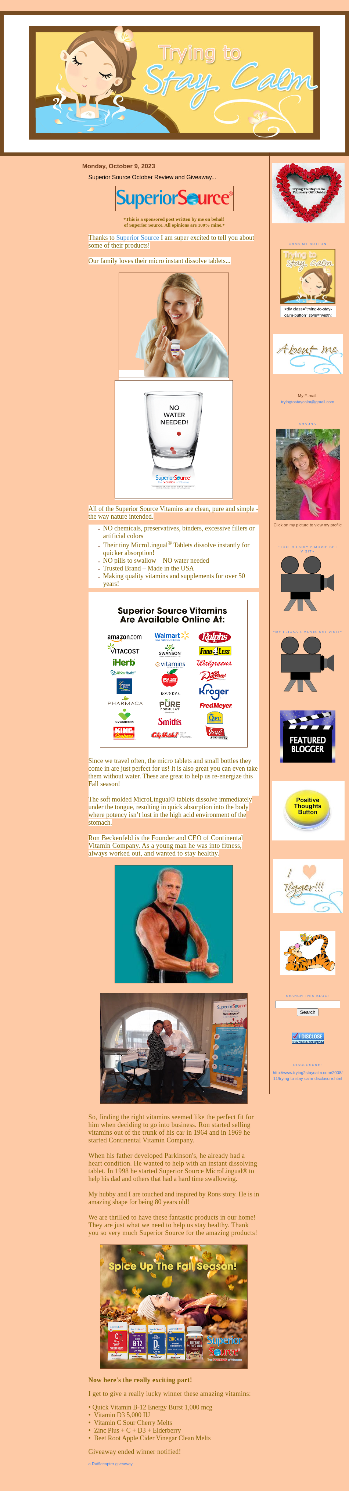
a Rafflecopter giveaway (111, 1464)
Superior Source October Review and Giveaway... (152, 177)
